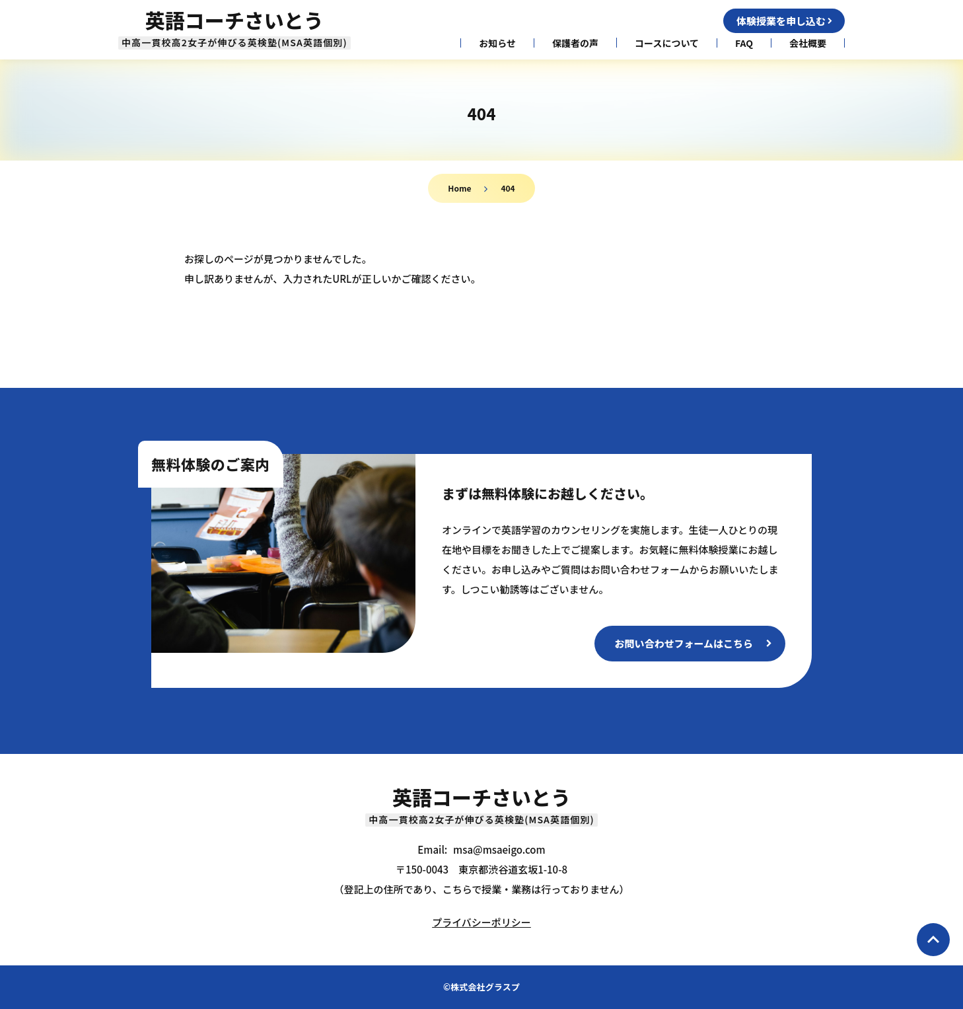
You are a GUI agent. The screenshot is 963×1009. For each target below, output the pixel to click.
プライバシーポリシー (481, 922)
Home (459, 188)
